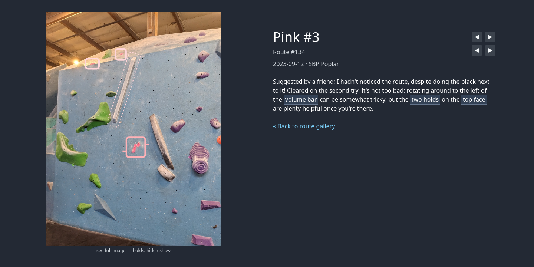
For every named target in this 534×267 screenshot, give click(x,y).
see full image (110, 250)
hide (151, 251)
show (165, 251)
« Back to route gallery (304, 126)
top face (474, 99)
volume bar (301, 99)
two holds (425, 99)
